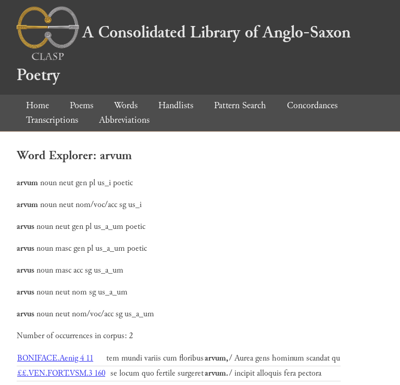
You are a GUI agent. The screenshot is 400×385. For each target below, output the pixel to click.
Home (37, 105)
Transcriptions (52, 119)
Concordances (312, 105)
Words (126, 105)
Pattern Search (240, 105)
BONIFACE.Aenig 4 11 (55, 358)
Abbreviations (124, 119)
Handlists (175, 105)
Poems (81, 105)
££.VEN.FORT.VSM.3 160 (61, 373)
